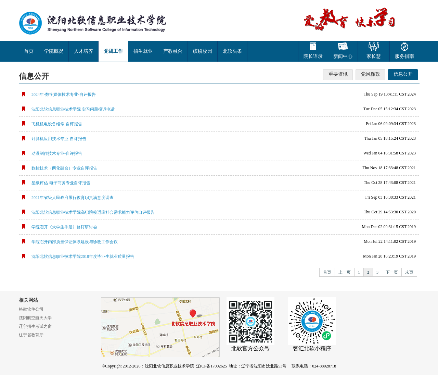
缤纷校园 (202, 51)
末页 (409, 272)
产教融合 (172, 51)
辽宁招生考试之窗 (35, 326)
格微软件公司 (31, 309)
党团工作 (113, 51)
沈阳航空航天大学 (35, 317)
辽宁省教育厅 (31, 335)
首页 (29, 51)
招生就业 (143, 51)
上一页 (344, 272)
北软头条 (232, 51)
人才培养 (83, 51)
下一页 (392, 272)
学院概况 (53, 51)
